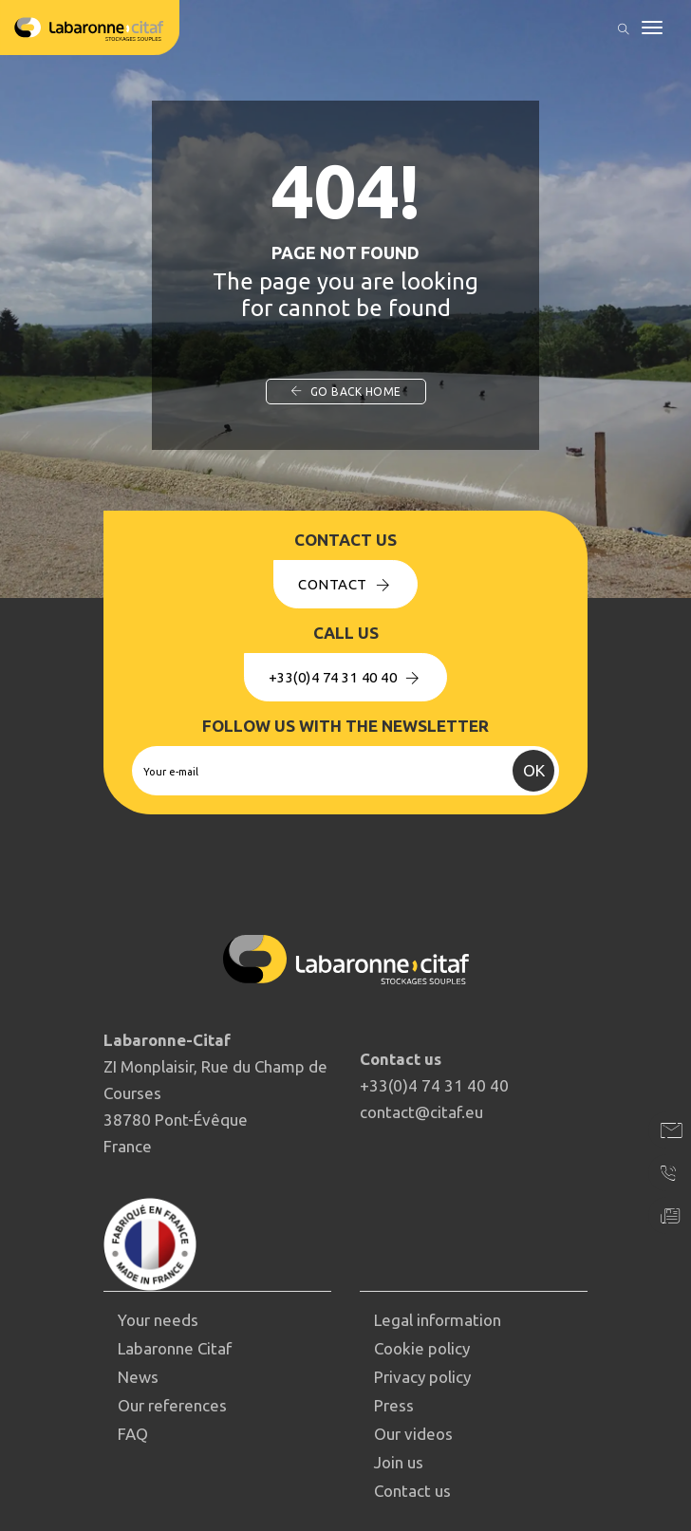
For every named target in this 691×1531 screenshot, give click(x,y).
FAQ (133, 1434)
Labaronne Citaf (175, 1348)
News (138, 1377)
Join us (398, 1462)
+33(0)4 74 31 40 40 (346, 677)
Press (394, 1405)
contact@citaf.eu (421, 1112)
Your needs (158, 1320)
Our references (172, 1405)
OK (534, 770)
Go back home (346, 391)
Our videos (413, 1434)
